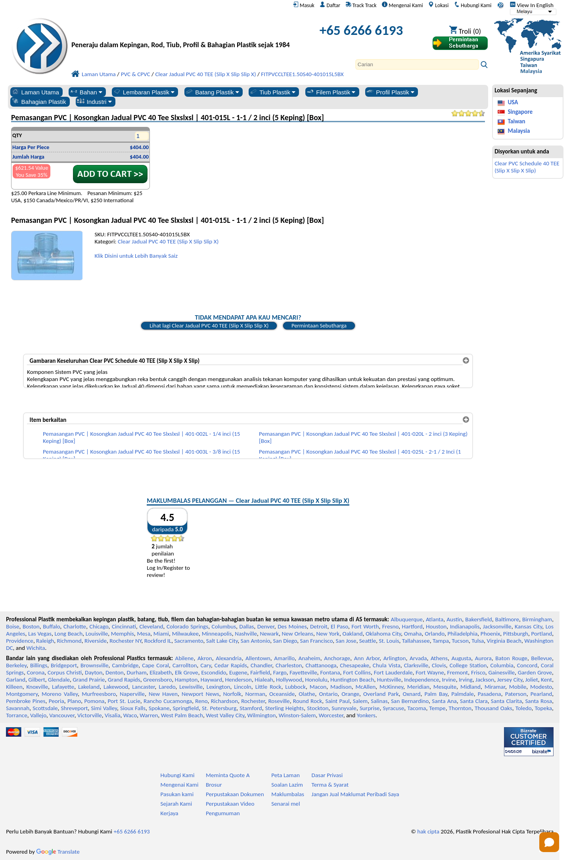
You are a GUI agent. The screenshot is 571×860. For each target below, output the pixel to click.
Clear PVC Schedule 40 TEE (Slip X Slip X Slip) (526, 167)
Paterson (516, 693)
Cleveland (151, 626)
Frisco (478, 672)
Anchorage (337, 658)
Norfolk (232, 693)
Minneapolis (217, 633)
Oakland (352, 633)
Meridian (418, 686)
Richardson (224, 701)
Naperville (132, 693)
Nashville (246, 633)
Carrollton (184, 665)
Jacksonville (497, 626)
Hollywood (289, 679)
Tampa (441, 640)
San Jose (346, 640)
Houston (436, 626)
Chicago (99, 626)
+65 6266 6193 (361, 30)
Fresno (390, 626)
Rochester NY (125, 640)
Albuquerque (407, 619)
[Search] (417, 64)
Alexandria (228, 658)
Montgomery (22, 693)
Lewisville (191, 686)
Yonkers (366, 715)
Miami (161, 633)
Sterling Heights (284, 708)
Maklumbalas (287, 794)
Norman (255, 693)
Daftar (330, 5)
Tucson (460, 640)
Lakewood (115, 686)
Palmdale (462, 693)
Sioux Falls (133, 708)
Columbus (224, 626)
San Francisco (316, 640)
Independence (421, 679)
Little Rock (268, 686)
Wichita (35, 647)
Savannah (17, 708)
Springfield (185, 708)
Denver (265, 626)
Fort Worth (365, 626)
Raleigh (45, 640)
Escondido (213, 672)
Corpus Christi (65, 672)
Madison (341, 686)
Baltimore (507, 619)
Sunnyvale (343, 708)
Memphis (122, 633)
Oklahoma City (383, 633)
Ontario (328, 693)
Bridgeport (64, 665)
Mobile (518, 686)
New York (327, 633)
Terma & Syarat (330, 784)
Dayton (93, 672)
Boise (12, 626)
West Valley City (225, 715)
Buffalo (51, 626)
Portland (541, 633)
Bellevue (541, 658)
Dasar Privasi (327, 775)
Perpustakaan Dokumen (235, 794)
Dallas (247, 626)
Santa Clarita (506, 701)
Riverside (95, 640)
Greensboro (157, 679)
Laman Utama (35, 92)
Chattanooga (320, 665)
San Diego (285, 640)
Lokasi (438, 5)
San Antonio (255, 640)
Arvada (418, 658)
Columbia (501, 665)
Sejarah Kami (176, 803)
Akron (204, 658)
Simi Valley (104, 708)
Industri (94, 101)
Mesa (143, 633)
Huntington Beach (352, 679)
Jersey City (510, 679)
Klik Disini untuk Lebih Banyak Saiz (136, 255)
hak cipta (428, 831)
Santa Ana (444, 701)
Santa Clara (474, 701)
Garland (15, 679)
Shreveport (74, 708)
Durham (137, 672)
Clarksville (416, 665)
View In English (532, 5)
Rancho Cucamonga (168, 701)
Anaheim (309, 658)
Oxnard (412, 693)
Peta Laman (285, 775)
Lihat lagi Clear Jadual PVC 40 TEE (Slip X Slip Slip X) (208, 325)
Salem (360, 701)
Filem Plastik (330, 92)
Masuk (303, 5)
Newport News (200, 693)
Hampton (186, 679)
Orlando (435, 633)
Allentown (257, 658)
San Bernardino (410, 701)
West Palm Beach (182, 715)
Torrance (16, 715)
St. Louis (389, 640)
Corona (35, 672)
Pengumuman (223, 813)
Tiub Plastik (272, 92)
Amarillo (284, 658)
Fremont (457, 672)
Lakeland (89, 686)
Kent (546, 679)
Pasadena (489, 693)
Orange (350, 693)
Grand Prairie (89, 679)
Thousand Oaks (493, 708)
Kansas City (528, 626)
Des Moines (292, 626)
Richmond (69, 640)
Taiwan (516, 121)
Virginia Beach (504, 640)
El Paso (339, 626)
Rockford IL (157, 640)
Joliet (531, 679)
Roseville (278, 701)
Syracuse (393, 708)
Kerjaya (169, 813)
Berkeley (16, 665)
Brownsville (94, 665)
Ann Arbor (367, 658)
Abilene (184, 658)
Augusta (461, 658)
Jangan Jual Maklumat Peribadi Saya (355, 794)
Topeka (543, 708)
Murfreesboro (99, 693)
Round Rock (307, 701)
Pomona (94, 701)
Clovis (439, 665)
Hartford (412, 626)
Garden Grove (535, 672)
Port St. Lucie (124, 701)
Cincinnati (124, 626)
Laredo (167, 686)
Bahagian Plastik (38, 101)
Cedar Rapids (231, 665)
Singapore (520, 111)
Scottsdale (45, 708)
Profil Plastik (390, 92)
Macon (318, 686)
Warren (149, 715)
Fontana (330, 672)
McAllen (366, 686)
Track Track (361, 5)
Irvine (449, 679)
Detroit (319, 626)
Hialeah (264, 679)
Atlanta (434, 619)
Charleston (289, 665)
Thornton (460, 708)
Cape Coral (155, 665)
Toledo (523, 708)
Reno (201, 701)
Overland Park (381, 693)
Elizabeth (160, 672)
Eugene (238, 672)
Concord (527, 665)
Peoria (56, 701)
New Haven (163, 693)
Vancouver (62, 715)
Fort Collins (357, 672)
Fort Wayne (430, 672)
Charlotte (74, 626)
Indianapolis (465, 626)
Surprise (370, 708)
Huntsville (389, 679)
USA (513, 102)
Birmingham (537, 619)
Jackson (484, 679)
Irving (466, 679)
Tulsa (477, 640)
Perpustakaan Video (230, 803)
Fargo (280, 672)
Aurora (483, 658)
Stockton (317, 708)
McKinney (391, 686)
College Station (468, 665)
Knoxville (37, 686)
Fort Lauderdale (393, 672)
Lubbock (295, 686)
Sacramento (188, 640)
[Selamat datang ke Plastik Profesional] (180, 32)
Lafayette (63, 686)
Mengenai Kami (402, 5)
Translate (58, 851)
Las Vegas (40, 633)
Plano (74, 701)
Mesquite (444, 686)
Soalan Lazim (287, 784)
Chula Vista (386, 665)
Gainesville (501, 672)
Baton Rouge (511, 658)
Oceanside (282, 693)
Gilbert (36, 679)
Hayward (211, 679)
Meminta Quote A (228, 775)
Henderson (238, 679)
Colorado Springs (187, 626)
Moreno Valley (60, 693)
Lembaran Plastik (144, 92)
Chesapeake (354, 665)
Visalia (113, 715)
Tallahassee (416, 640)
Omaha (413, 633)
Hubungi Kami (473, 5)
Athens (439, 658)
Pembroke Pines (25, 701)
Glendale (59, 679)
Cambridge (125, 665)
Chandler (261, 665)
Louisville (97, 633)
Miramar (495, 686)
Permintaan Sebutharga (319, 325)
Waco (130, 715)
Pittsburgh (515, 633)
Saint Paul (337, 701)
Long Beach (68, 633)
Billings (38, 665)
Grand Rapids (124, 679)
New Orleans (297, 633)
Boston (31, 626)
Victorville (89, 715)
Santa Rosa (538, 701)
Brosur (214, 784)
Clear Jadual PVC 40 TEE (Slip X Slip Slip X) (168, 241)
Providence (19, 640)
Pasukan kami (177, 794)
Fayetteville (303, 672)
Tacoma (416, 708)
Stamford (251, 708)
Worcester (331, 715)
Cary (205, 665)
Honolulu (316, 679)
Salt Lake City (222, 640)
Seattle (367, 640)
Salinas (379, 701)
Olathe (307, 693)
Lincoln (242, 686)
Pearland (541, 693)
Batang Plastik (212, 92)
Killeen (14, 686)
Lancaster (143, 686)
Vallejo (38, 715)
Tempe (437, 708)
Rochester (253, 701)
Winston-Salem (297, 715)
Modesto (541, 686)
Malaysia (519, 130)
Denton (114, 672)
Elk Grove (186, 672)
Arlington (394, 658)
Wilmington (261, 715)
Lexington (218, 686)
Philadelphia (462, 633)
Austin (454, 619)
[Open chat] (549, 842)
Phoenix (490, 633)
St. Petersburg (219, 708)
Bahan (85, 92)
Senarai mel (285, 803)
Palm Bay (435, 693)
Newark (269, 633)
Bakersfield (478, 619)
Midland (470, 686)
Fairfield (260, 672)
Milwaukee (185, 633)
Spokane (159, 708)
